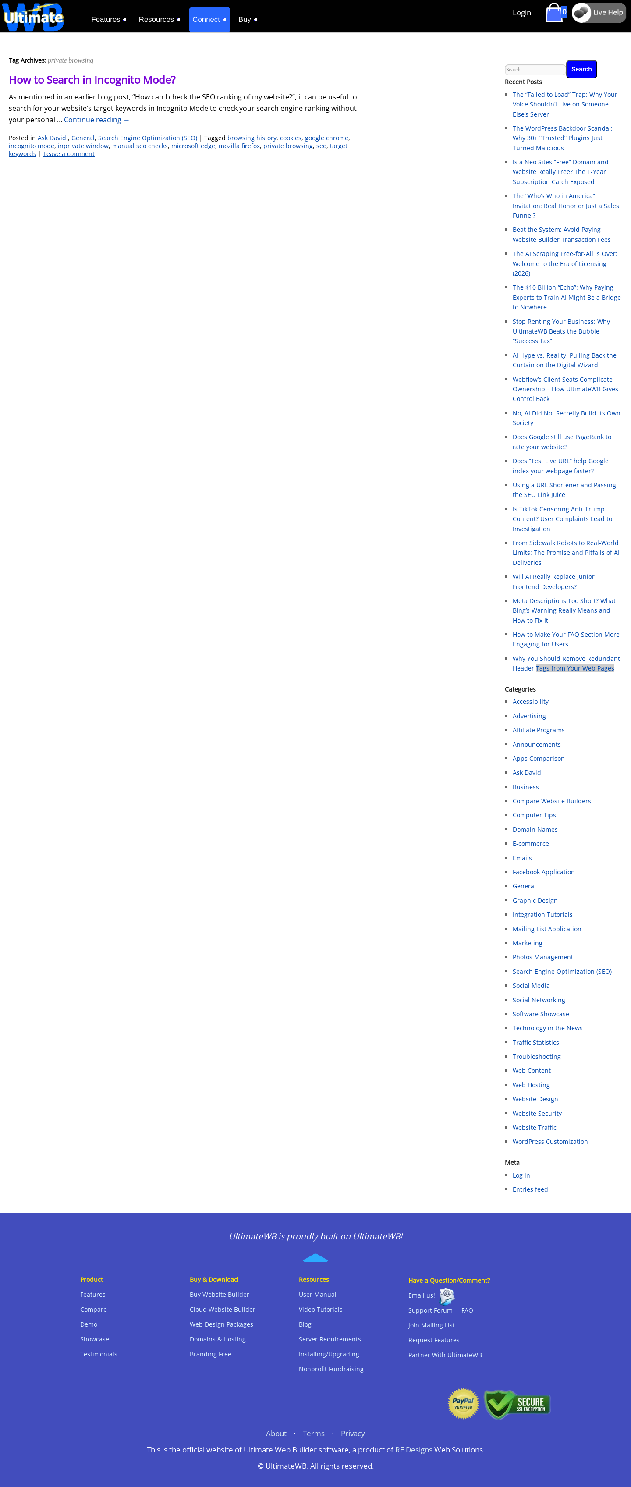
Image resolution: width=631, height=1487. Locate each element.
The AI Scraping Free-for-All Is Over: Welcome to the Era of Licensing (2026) (565, 263)
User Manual (318, 1294)
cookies (290, 138)
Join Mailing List (431, 1325)
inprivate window (83, 146)
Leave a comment (69, 153)
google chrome (326, 138)
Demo (88, 1324)
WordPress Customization (550, 1141)
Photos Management (543, 957)
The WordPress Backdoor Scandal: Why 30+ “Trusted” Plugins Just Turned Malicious (563, 138)
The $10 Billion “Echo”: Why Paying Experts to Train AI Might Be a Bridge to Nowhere (567, 297)
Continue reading (97, 119)
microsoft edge (193, 146)
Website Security (537, 1113)
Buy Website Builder (219, 1294)
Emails (522, 858)
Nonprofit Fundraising (331, 1369)
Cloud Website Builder (222, 1309)
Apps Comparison (539, 758)
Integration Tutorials (543, 914)
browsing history (252, 138)
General (83, 138)
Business (526, 787)
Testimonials (98, 1354)
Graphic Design (535, 900)
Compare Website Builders (552, 801)
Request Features (434, 1340)
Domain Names (535, 829)
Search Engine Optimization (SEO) (147, 138)
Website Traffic (535, 1127)
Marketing (527, 943)
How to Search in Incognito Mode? (92, 79)
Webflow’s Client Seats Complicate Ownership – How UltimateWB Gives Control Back (565, 389)
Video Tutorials (321, 1309)
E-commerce (531, 843)
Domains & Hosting (218, 1339)
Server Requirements (330, 1339)
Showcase (94, 1339)
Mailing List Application (547, 929)
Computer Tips (534, 815)
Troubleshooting (537, 1056)
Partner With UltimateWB (445, 1355)
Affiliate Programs (539, 730)
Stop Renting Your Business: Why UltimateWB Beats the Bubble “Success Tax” (561, 331)
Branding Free (210, 1354)
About (276, 1433)
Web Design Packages (221, 1324)
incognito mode (31, 146)
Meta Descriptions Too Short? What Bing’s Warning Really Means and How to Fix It (564, 610)
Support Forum (430, 1310)
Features (93, 1294)
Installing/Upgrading (329, 1354)
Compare (93, 1309)
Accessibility (531, 701)
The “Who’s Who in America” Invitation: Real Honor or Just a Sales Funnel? (566, 206)
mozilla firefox (239, 146)
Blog (305, 1324)
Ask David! (53, 138)
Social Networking (539, 1000)
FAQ (467, 1310)
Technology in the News (548, 1028)
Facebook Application (544, 872)
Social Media (531, 985)
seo (321, 146)
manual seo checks (140, 146)
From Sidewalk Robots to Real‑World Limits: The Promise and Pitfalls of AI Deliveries (566, 553)
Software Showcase (541, 1014)
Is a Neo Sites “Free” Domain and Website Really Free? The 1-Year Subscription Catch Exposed (561, 172)
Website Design (535, 1099)
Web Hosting (531, 1085)
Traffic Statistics (536, 1042)
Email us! (421, 1295)
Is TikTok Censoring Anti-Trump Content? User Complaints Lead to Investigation (562, 519)
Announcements (537, 744)
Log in (521, 1175)
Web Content (532, 1070)
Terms (314, 1433)
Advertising (529, 716)
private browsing (288, 146)
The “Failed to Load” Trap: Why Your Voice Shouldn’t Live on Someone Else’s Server (565, 104)
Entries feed (530, 1189)
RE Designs (413, 1449)
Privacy (353, 1433)
